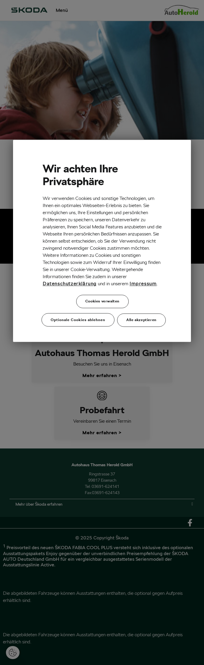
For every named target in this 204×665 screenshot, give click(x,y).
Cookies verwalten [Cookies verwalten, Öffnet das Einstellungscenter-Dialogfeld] (102, 301)
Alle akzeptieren (141, 319)
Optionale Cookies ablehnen (78, 319)
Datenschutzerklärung (70, 283)
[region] (102, 241)
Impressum (143, 283)
